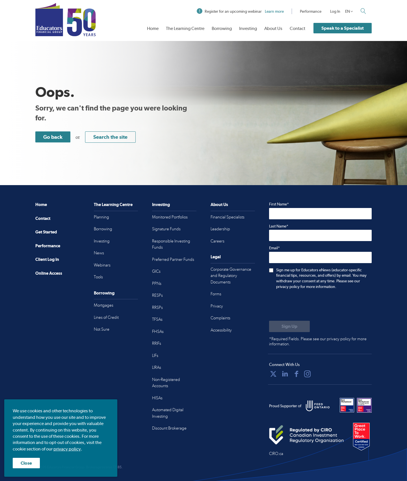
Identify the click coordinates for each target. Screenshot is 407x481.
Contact (297, 28)
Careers (217, 241)
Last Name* (278, 226)
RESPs (157, 295)
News (99, 252)
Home (153, 28)
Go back (52, 137)
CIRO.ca (276, 453)
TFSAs (157, 319)
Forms (216, 293)
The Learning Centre (185, 28)
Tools (98, 277)
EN (347, 11)
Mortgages (103, 305)
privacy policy (67, 449)
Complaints (220, 317)
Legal (216, 256)
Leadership (220, 228)
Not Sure (101, 329)
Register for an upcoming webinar (240, 11)
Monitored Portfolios (170, 217)
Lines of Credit (106, 317)
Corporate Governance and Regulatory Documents (231, 276)
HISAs (157, 397)
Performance (310, 11)
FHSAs (158, 331)
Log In (335, 11)
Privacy (217, 306)
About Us (273, 28)
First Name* (279, 204)
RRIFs (156, 343)
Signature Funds (166, 228)
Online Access (48, 273)
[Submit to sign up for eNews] (289, 326)
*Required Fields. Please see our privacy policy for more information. (318, 341)
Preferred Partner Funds (173, 259)
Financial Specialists (227, 217)
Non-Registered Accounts (166, 383)
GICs (156, 271)
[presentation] (312, 305)
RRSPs (157, 307)
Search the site (110, 137)
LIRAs (156, 367)
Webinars (102, 265)
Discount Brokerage (169, 428)
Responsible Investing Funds (171, 244)
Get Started (46, 231)
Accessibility (221, 330)
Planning (101, 217)
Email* (274, 248)
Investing (248, 28)
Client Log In (47, 259)
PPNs (156, 283)
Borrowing (222, 28)
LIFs (155, 355)
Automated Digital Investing (167, 413)
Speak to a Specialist (342, 28)
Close (26, 463)
